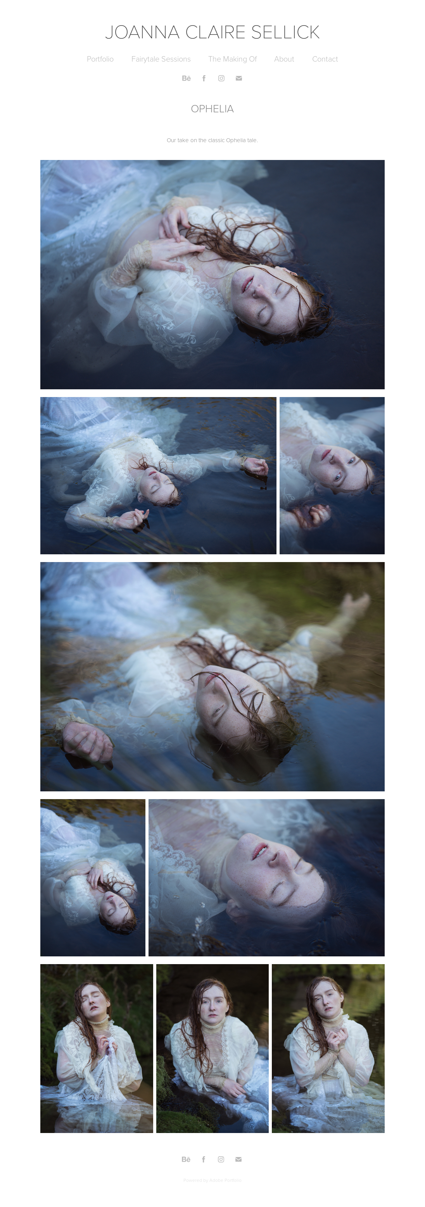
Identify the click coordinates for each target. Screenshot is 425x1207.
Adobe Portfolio (225, 1180)
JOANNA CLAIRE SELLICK (212, 30)
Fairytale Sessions (161, 58)
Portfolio (100, 58)
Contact (325, 58)
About (284, 58)
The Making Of (232, 58)
